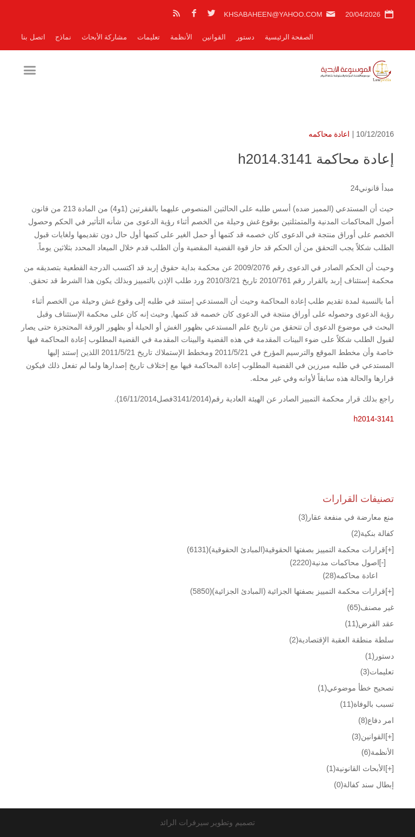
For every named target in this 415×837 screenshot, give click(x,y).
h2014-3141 (373, 418)
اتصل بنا (33, 37)
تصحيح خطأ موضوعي (356, 688)
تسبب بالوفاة (367, 704)
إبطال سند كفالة (364, 784)
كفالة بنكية (372, 533)
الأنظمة (181, 37)
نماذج (63, 37)
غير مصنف (370, 607)
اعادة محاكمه (329, 134)
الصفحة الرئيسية (289, 37)
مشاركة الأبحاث (105, 37)
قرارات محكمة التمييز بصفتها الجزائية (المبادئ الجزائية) (287, 591)
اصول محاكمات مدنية (334, 562)
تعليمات (148, 37)
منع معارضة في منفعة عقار (346, 517)
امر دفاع (376, 720)
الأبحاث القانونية (355, 768)
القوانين (214, 37)
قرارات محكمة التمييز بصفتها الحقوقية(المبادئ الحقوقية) (286, 549)
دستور (245, 37)
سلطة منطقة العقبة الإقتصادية (341, 639)
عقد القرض (369, 623)
